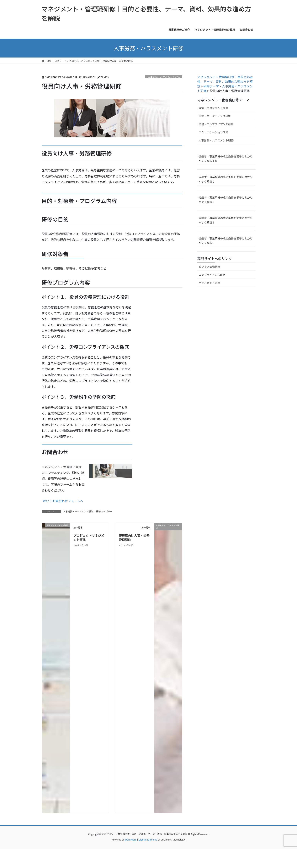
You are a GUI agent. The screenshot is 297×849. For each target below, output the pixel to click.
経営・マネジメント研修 (213, 108)
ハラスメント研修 (209, 283)
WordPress (130, 839)
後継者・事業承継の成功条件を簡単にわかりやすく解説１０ (226, 158)
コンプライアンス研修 (212, 275)
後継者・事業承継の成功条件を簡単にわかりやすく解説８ (226, 200)
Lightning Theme (148, 839)
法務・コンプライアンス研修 (216, 124)
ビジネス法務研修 (209, 266)
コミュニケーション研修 (213, 132)
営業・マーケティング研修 (215, 116)
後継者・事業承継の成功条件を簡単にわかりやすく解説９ (226, 179)
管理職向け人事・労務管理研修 (134, 537)
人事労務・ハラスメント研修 (164, 77)
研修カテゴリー (104, 511)
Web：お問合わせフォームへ (63, 501)
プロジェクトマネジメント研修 (88, 537)
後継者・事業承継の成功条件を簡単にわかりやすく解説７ (226, 220)
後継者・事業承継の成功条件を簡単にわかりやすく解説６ (226, 240)
